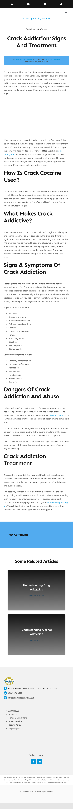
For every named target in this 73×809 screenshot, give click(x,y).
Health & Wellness (52, 59)
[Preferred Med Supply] (15, 9)
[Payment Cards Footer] (36, 797)
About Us (13, 714)
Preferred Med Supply (23, 59)
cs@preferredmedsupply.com (21, 697)
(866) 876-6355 (15, 693)
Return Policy (15, 725)
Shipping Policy (16, 728)
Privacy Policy (15, 721)
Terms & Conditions (18, 718)
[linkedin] (39, 761)
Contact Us (14, 710)
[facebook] (33, 761)
